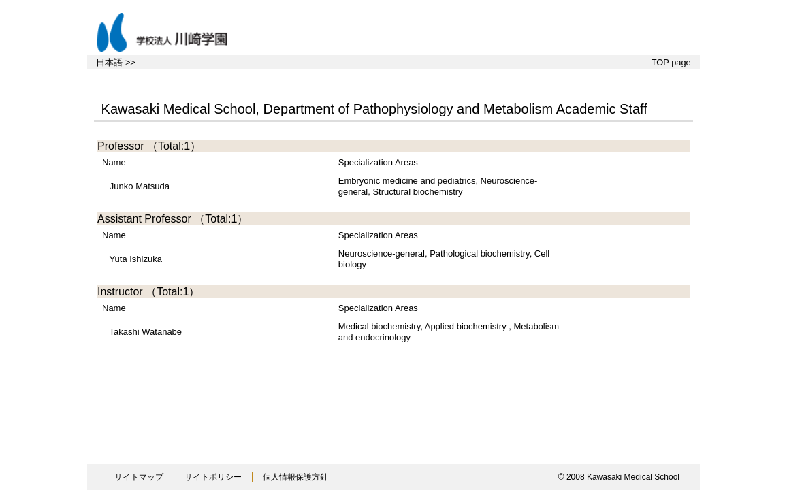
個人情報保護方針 (295, 477)
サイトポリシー (213, 477)
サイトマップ (138, 477)
